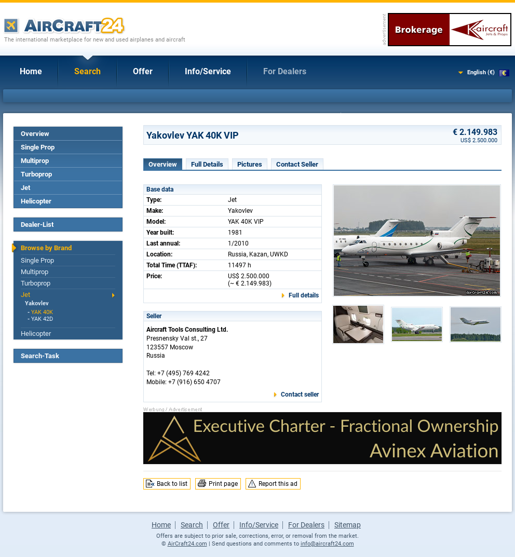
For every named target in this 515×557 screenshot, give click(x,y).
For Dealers (284, 71)
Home (31, 71)
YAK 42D (42, 319)
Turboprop (36, 174)
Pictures (249, 164)
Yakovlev (37, 303)
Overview (35, 134)
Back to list (172, 483)
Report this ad (278, 483)
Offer (143, 71)
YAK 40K (42, 312)
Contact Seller (297, 164)
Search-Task (40, 356)
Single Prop (38, 147)
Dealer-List (37, 224)
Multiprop (35, 161)
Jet (25, 188)
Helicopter (36, 201)
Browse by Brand (46, 248)
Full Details (207, 164)
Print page (223, 483)
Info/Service (208, 71)
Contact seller (300, 394)
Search (87, 71)
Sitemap (347, 525)
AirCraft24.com (187, 543)
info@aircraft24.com (327, 543)
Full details (304, 295)
